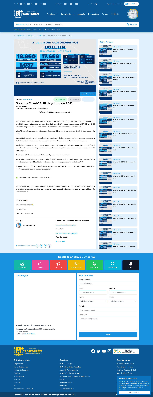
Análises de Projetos (67, 389)
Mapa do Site (110, 4)
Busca (34, 4)
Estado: (81, 297)
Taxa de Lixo (51, 30)
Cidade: (111, 297)
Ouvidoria (115, 14)
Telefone (112, 288)
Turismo (105, 14)
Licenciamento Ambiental (125, 364)
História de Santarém (21, 370)
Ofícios (62, 379)
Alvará (58, 30)
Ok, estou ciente (134, 392)
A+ (70, 4)
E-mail (81, 288)
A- (76, 4)
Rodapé (42, 4)
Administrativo (119, 4)
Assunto (82, 306)
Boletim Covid (42, 36)
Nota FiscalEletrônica (124, 373)
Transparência (93, 14)
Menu (27, 4)
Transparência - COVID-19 (23, 389)
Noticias (17, 373)
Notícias (31, 36)
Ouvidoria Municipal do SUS (126, 370)
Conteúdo (18, 4)
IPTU (44, 30)
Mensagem (83, 315)
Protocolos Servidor (67, 383)
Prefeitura (52, 14)
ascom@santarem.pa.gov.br (66, 225)
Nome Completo (85, 280)
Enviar (108, 335)
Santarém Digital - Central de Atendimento (75, 376)
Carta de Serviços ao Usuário (70, 373)
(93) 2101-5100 (29, 334)
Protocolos (63, 386)
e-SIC (16, 386)
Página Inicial (20, 36)
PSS (40, 30)
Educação (81, 14)
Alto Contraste (61, 4)
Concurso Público (32, 30)
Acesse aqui (60, 241)
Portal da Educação (21, 367)
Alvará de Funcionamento (69, 370)
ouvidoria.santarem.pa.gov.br (67, 233)
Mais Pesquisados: (19, 30)
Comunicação (67, 14)
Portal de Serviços (66, 364)
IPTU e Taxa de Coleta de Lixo (70, 367)
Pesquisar (132, 24)
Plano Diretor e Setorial (125, 367)
